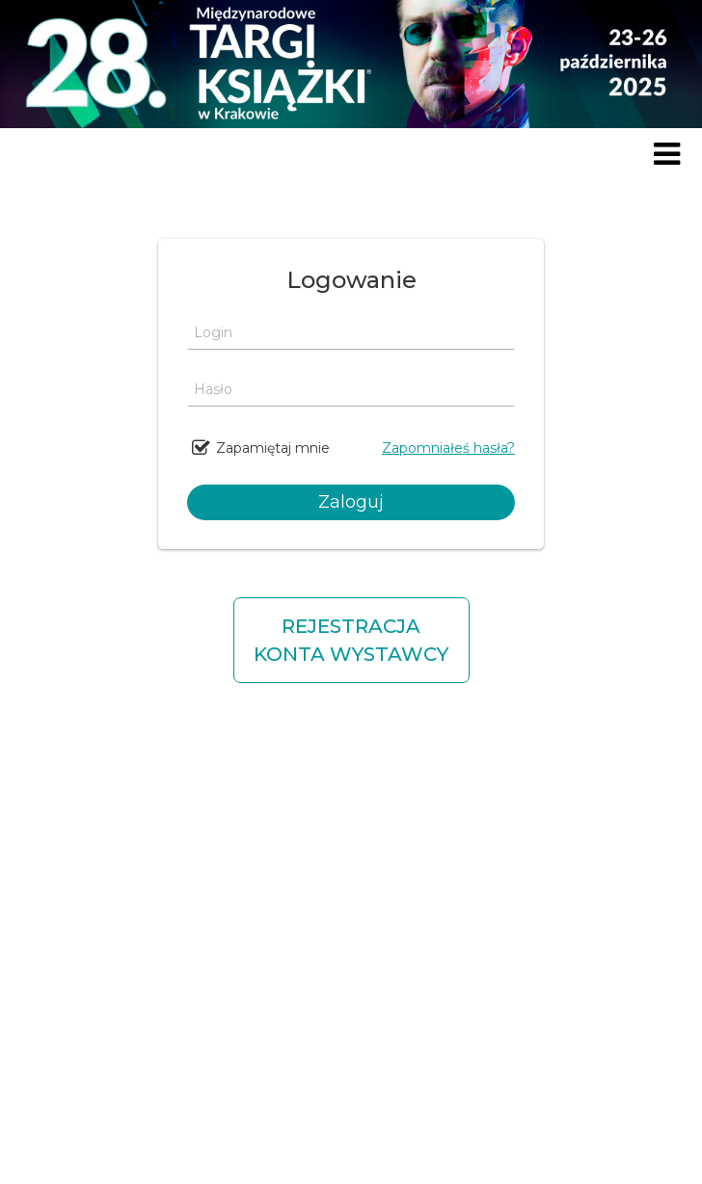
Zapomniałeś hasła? (448, 448)
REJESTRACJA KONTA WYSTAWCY (351, 640)
